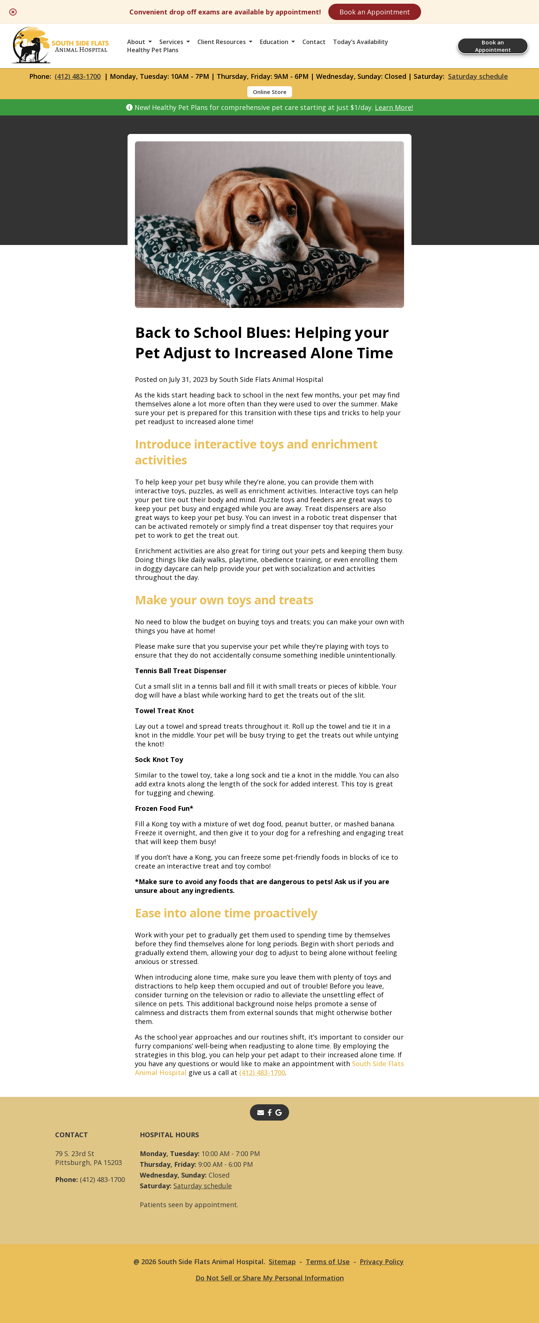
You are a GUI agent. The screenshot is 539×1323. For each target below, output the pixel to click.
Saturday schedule (478, 76)
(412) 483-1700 (78, 76)
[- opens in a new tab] (270, 1112)
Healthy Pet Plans (153, 50)
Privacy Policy (382, 1261)
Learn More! (394, 107)
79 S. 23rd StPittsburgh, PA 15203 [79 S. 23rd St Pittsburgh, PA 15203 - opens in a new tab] (88, 1158)
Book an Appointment (374, 11)
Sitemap (282, 1261)
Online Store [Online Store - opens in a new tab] (270, 91)
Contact (314, 42)
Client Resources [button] (221, 42)
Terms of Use (328, 1261)
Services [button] (171, 42)
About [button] (136, 42)
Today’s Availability (360, 42)
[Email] (260, 1112)
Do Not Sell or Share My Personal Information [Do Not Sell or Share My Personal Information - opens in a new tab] (270, 1277)
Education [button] (274, 42)
